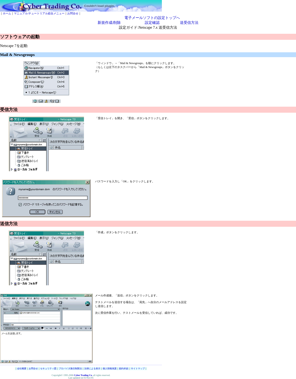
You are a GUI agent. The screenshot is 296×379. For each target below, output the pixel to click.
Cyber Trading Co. (83, 375)
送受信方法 (189, 23)
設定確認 (152, 23)
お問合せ (72, 13)
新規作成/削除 (109, 23)
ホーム (7, 13)
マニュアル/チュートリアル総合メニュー (39, 13)
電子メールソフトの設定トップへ (152, 18)
